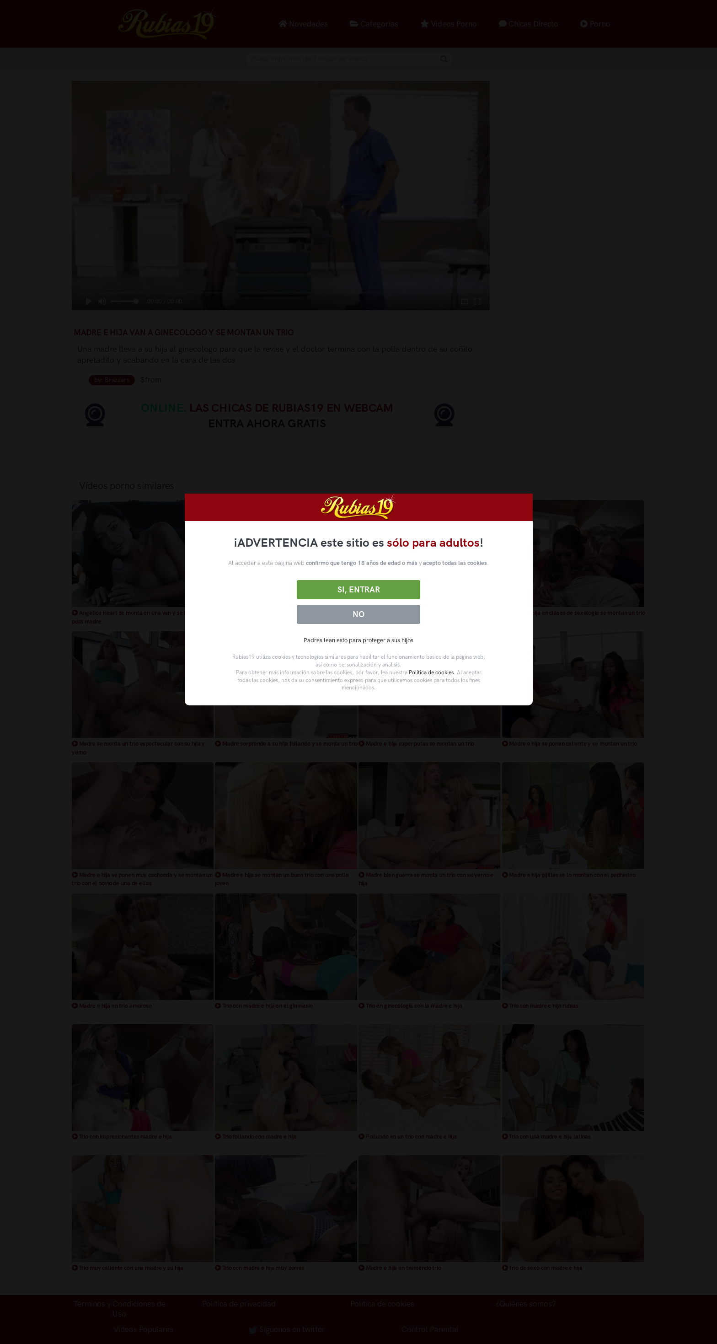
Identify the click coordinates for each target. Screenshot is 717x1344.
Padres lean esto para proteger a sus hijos (358, 640)
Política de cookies (431, 672)
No (358, 614)
